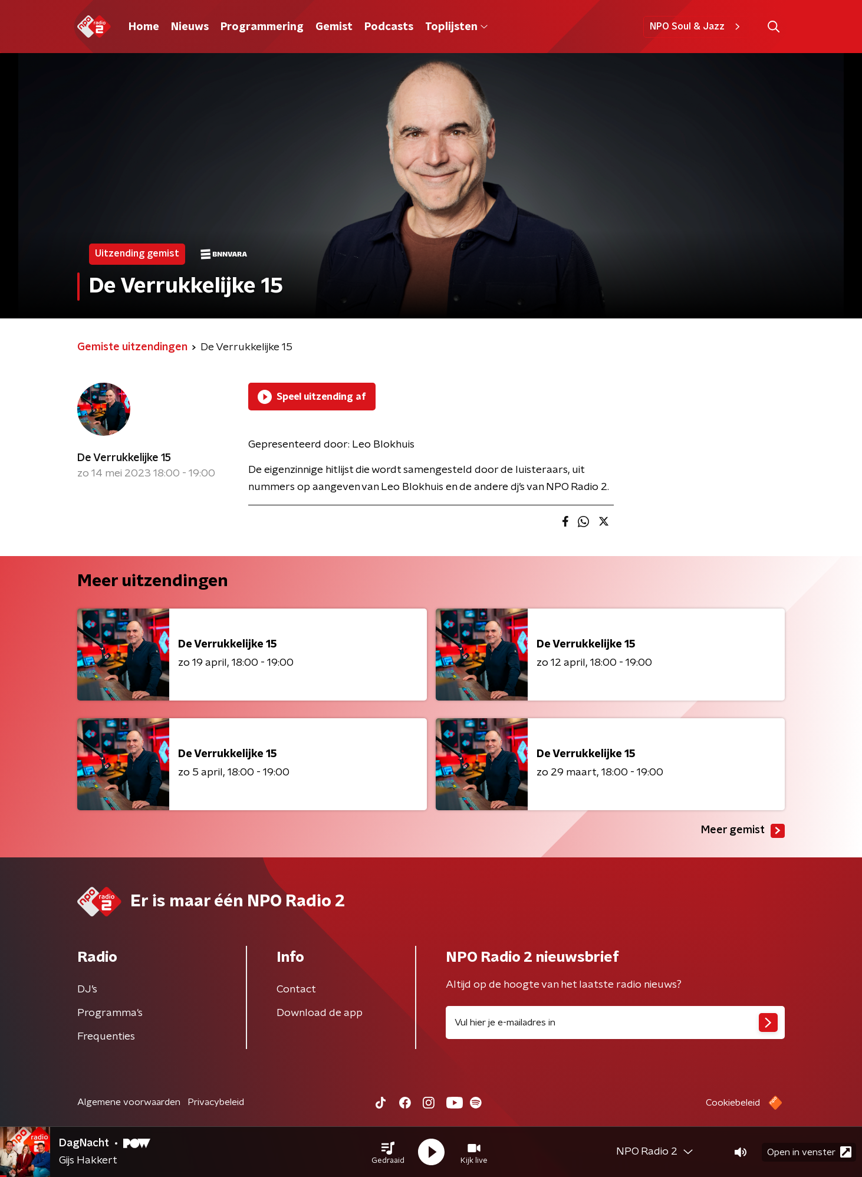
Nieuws (190, 27)
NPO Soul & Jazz (696, 26)
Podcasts (388, 27)
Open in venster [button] (809, 1152)
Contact (296, 989)
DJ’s (87, 989)
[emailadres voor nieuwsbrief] (615, 1022)
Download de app (320, 1013)
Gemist (334, 27)
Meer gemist (743, 831)
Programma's (110, 1013)
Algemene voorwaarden (128, 1102)
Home (144, 27)
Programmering (262, 27)
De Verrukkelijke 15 (124, 458)
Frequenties (106, 1036)
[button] (388, 1152)
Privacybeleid (215, 1102)
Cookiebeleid (733, 1102)
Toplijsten (456, 27)
